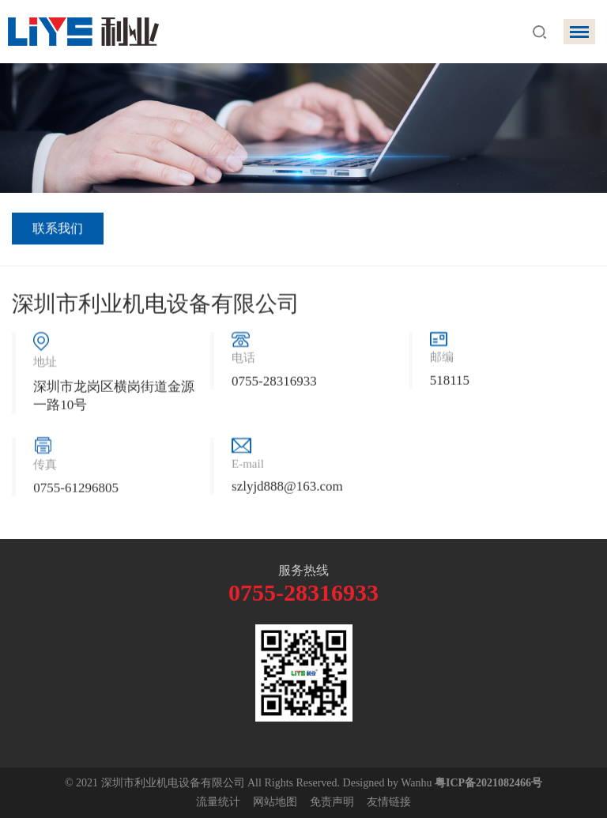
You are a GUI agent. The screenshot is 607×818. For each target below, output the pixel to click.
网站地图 (275, 802)
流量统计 (218, 802)
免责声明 (332, 802)
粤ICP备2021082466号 (488, 783)
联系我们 (57, 229)
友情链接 (389, 802)
